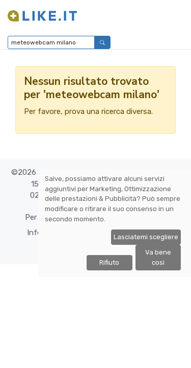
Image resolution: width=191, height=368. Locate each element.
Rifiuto (109, 262)
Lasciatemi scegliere (146, 237)
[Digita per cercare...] (51, 42)
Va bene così (158, 257)
